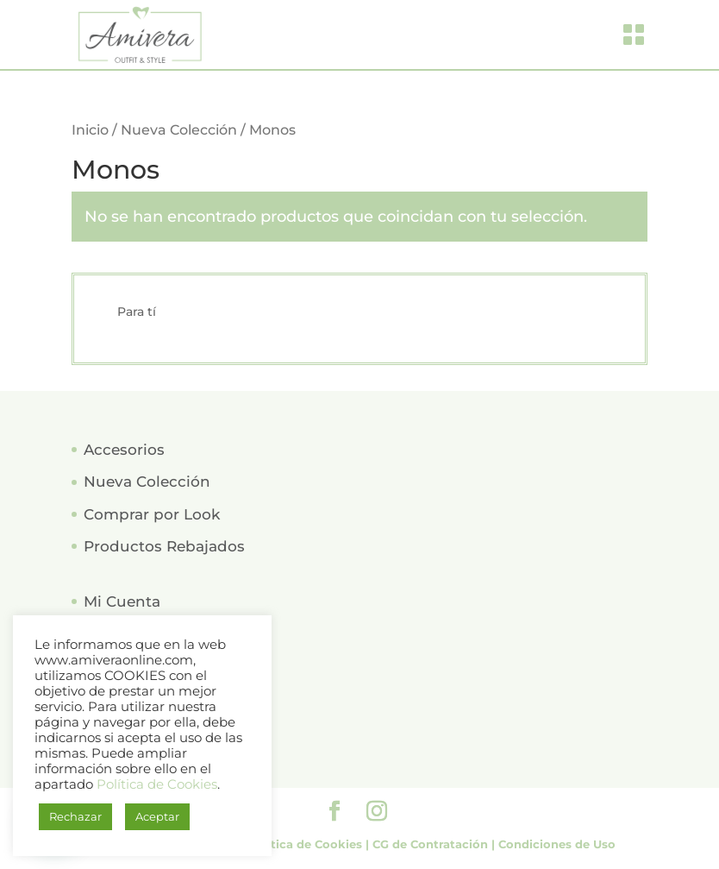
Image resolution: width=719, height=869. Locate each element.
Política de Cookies (157, 784)
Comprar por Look (152, 514)
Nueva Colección (179, 130)
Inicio (90, 130)
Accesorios (124, 449)
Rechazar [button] (75, 816)
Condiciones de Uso (557, 844)
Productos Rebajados (164, 546)
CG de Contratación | (435, 844)
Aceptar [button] (157, 816)
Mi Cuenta (122, 601)
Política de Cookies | (309, 844)
